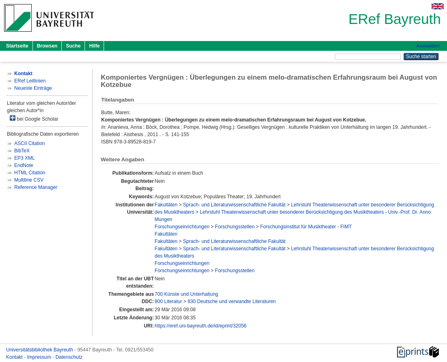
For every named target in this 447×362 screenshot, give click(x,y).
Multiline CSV (28, 180)
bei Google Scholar (34, 118)
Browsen (47, 46)
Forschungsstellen (234, 227)
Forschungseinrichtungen (182, 227)
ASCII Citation (29, 143)
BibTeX (22, 151)
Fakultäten (166, 205)
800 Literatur (168, 301)
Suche (73, 46)
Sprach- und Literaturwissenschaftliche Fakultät (234, 205)
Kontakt (15, 357)
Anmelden (428, 46)
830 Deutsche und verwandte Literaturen (232, 301)
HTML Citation (29, 173)
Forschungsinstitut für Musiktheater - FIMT (306, 227)
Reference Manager (35, 187)
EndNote (23, 165)
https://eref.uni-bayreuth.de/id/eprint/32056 (201, 326)
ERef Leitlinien (30, 81)
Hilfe (94, 46)
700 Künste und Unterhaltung (186, 294)
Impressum (39, 357)
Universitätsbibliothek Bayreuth (40, 350)
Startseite (17, 46)
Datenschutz (68, 357)
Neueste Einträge (33, 88)
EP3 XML (24, 158)
